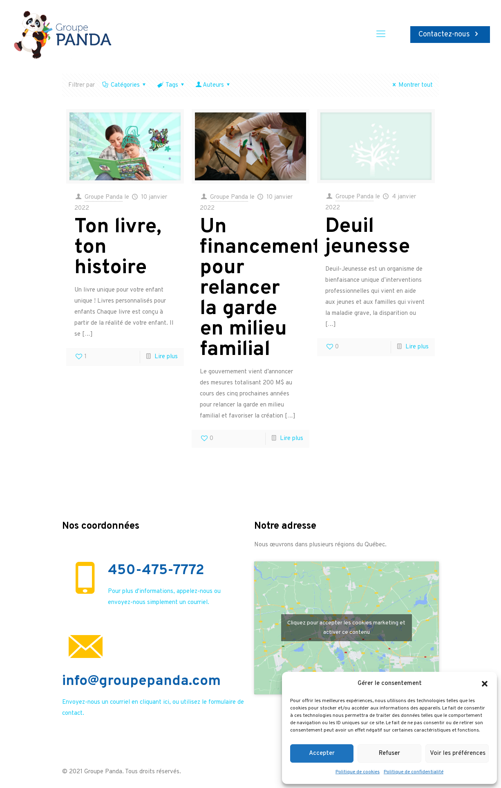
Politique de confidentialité (413, 772)
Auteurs (213, 85)
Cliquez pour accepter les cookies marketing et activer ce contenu (346, 628)
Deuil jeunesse (367, 237)
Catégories (124, 85)
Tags (171, 85)
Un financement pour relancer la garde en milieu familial (260, 288)
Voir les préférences (457, 753)
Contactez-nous (450, 34)
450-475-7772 (156, 570)
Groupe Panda (104, 197)
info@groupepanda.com (141, 681)
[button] (485, 684)
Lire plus (166, 357)
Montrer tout (411, 85)
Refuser (389, 753)
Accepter (322, 753)
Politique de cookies (357, 772)
